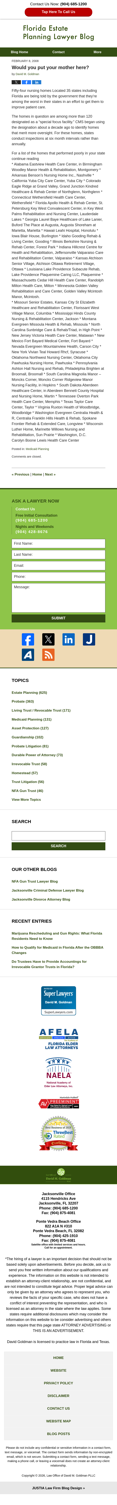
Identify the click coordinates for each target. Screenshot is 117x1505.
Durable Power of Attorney (38, 757)
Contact (58, 52)
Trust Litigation (29, 785)
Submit (58, 618)
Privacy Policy (58, 1391)
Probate (23, 702)
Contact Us (58, 1417)
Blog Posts (58, 1444)
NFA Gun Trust (28, 794)
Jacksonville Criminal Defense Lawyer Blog (49, 894)
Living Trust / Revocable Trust (43, 711)
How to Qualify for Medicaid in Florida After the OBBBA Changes (53, 955)
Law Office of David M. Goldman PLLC (71, 1486)
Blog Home (19, 52)
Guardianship (28, 739)
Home (38, 474)
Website (58, 1378)
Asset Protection (31, 730)
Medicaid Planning (38, 449)
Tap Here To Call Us (58, 12)
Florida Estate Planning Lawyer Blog (58, 33)
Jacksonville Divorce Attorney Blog (42, 904)
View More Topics (27, 803)
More (97, 52)
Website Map (58, 1431)
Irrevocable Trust (30, 766)
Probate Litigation (31, 748)
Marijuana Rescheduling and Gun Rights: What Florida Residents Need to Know (53, 940)
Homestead (25, 776)
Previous (21, 474)
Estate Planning (30, 693)
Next (52, 474)
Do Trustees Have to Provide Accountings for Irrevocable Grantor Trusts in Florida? (51, 970)
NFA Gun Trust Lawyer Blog (36, 885)
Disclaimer (58, 1404)
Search (58, 849)
